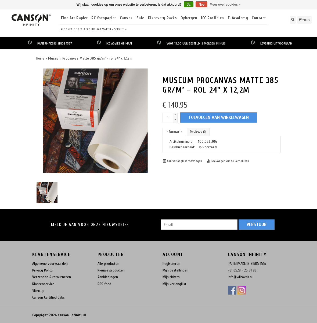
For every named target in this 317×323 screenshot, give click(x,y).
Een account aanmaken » (95, 29)
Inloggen (66, 29)
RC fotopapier (103, 18)
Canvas (126, 18)
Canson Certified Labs (48, 297)
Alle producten (108, 263)
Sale (140, 18)
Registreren (171, 263)
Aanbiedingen (108, 277)
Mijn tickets (171, 277)
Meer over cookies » (225, 4)
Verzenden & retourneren (51, 277)
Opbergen (189, 18)
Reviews (198, 132)
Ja (188, 4)
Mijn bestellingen (175, 270)
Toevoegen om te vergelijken (228, 161)
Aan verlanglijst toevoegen (183, 161)
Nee (201, 4)
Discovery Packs (162, 18)
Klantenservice (43, 284)
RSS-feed (104, 284)
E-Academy (238, 18)
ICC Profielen (212, 18)
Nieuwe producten (111, 270)
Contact (259, 18)
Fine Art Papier (74, 18)
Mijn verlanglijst (174, 284)
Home (40, 58)
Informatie (173, 132)
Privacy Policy (42, 270)
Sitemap (38, 290)
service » (120, 29)
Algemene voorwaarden (50, 263)
